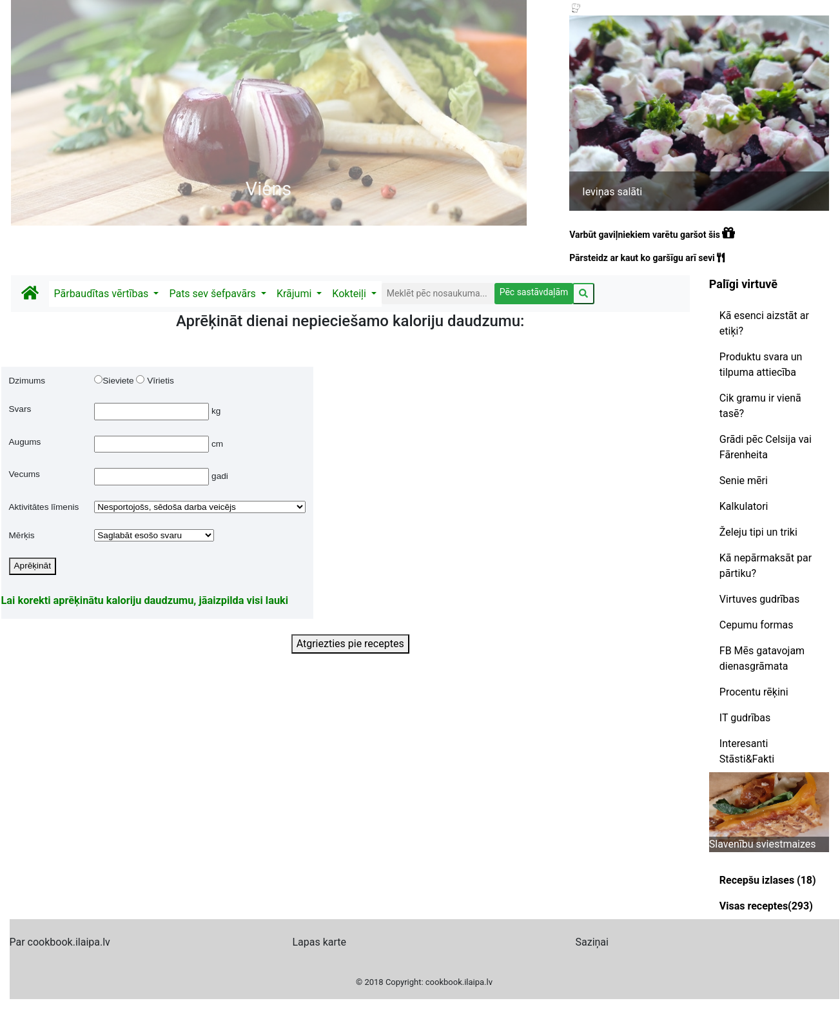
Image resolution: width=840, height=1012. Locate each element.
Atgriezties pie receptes (350, 643)
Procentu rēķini (753, 692)
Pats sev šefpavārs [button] (213, 293)
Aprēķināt (32, 565)
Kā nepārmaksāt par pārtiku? (765, 565)
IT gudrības (744, 718)
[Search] (438, 293)
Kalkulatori (743, 506)
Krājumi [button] (295, 293)
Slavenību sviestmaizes (762, 844)
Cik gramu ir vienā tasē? (760, 406)
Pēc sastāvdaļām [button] (534, 292)
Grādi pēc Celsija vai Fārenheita (765, 447)
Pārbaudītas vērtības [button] (102, 293)
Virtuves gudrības (759, 599)
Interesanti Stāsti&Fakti (746, 751)
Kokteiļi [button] (350, 293)
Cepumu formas (756, 625)
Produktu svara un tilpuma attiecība (761, 364)
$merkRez (154, 535)
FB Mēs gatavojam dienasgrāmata (762, 658)
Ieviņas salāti (612, 192)
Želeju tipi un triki (758, 532)
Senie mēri (743, 480)
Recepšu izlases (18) (767, 880)
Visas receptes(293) (766, 906)
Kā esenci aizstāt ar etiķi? (764, 323)
